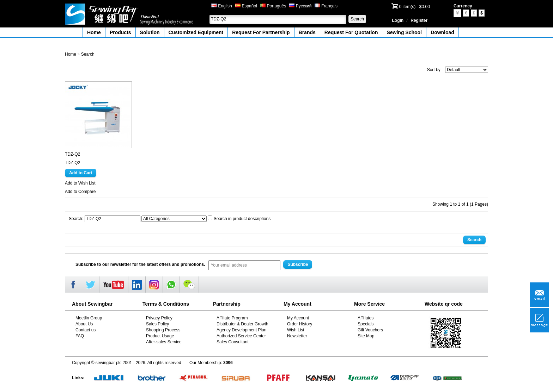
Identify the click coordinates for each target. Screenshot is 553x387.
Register (419, 20)
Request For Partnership (261, 32)
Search (357, 19)
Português (273, 6)
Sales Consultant (233, 341)
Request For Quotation (351, 32)
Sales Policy (157, 324)
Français (326, 6)
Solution (150, 32)
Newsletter (297, 335)
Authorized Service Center (241, 335)
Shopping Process (163, 329)
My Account (298, 318)
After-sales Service (164, 341)
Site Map (366, 335)
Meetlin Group (88, 318)
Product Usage (160, 335)
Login (398, 20)
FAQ (79, 335)
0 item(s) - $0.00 (414, 6)
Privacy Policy (159, 318)
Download (442, 32)
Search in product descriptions (242, 218)
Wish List (295, 329)
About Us (84, 324)
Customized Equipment (196, 32)
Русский (300, 6)
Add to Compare (80, 191)
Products (120, 32)
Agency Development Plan (241, 329)
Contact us (85, 329)
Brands (307, 32)
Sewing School (404, 32)
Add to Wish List (80, 183)
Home (94, 32)
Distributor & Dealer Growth (242, 324)
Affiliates (365, 318)
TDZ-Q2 (72, 154)
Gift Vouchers (370, 329)
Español (246, 6)
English (221, 6)
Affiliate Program (232, 318)
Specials (365, 324)
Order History (299, 324)
